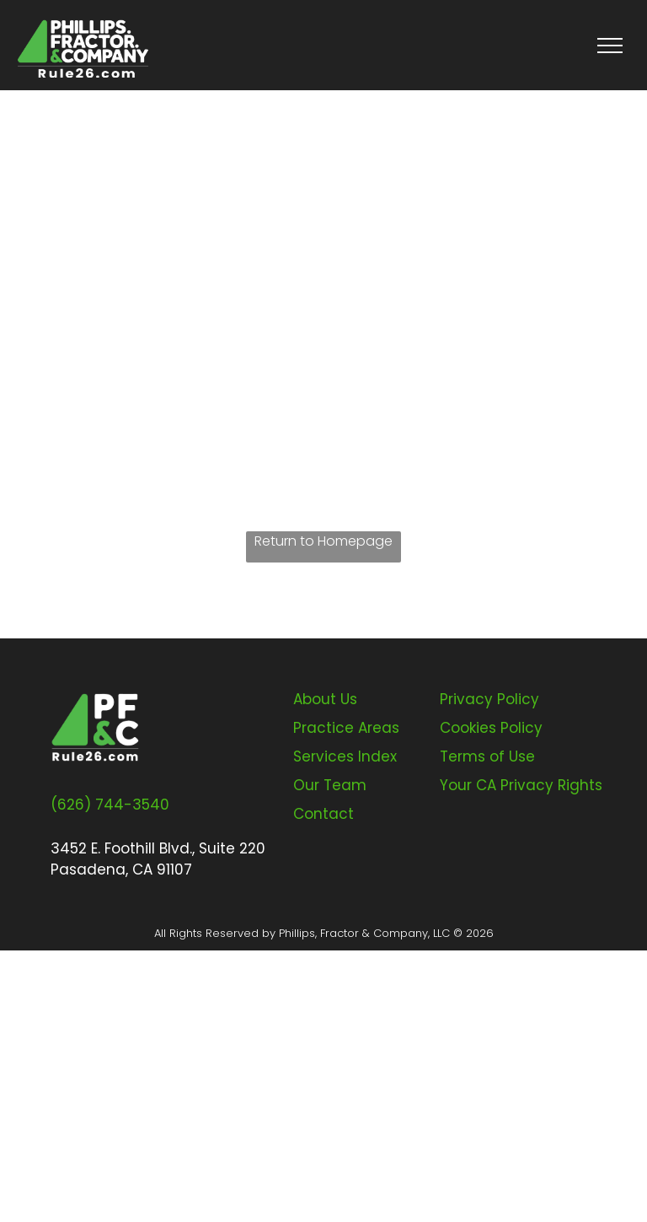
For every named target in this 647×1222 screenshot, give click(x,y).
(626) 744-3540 (110, 804)
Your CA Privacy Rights (521, 785)
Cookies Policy (491, 728)
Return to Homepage (323, 541)
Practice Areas (346, 728)
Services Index (345, 756)
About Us (325, 699)
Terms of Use (487, 756)
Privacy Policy (489, 699)
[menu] (610, 45)
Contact (323, 814)
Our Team (329, 785)
